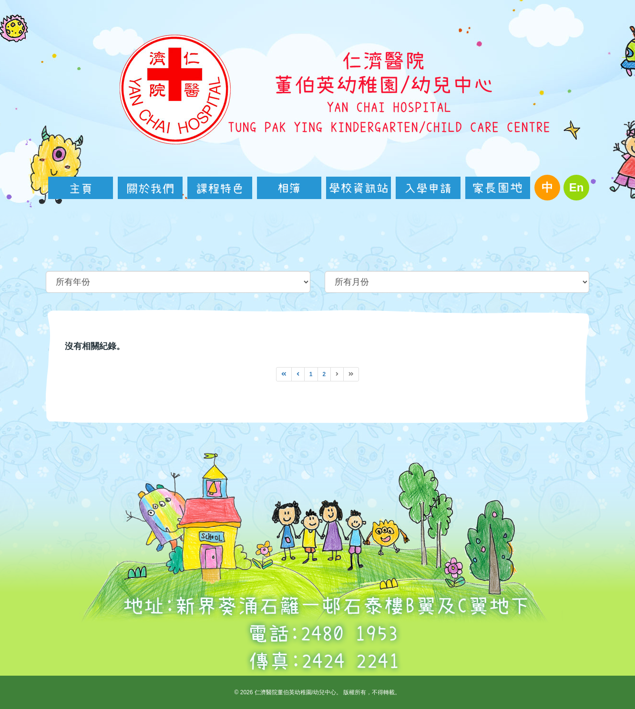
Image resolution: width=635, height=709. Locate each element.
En (576, 187)
